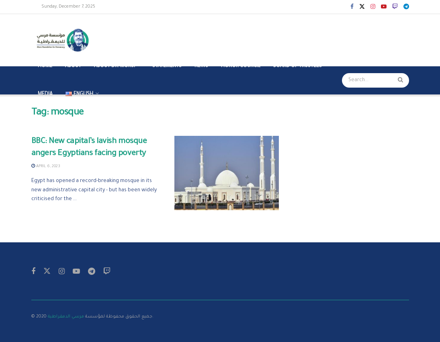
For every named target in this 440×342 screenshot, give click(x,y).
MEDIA (45, 94)
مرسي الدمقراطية (66, 316)
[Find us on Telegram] (91, 272)
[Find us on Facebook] (33, 272)
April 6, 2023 (45, 166)
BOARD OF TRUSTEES (297, 66)
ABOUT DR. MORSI (114, 66)
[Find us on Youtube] (76, 272)
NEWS (201, 66)
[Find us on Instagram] (62, 272)
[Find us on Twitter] (47, 271)
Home (45, 66)
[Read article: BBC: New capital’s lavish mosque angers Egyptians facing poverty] (226, 173)
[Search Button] (401, 80)
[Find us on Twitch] (107, 272)
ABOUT (73, 66)
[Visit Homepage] (64, 40)
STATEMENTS (167, 66)
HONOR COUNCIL (240, 66)
